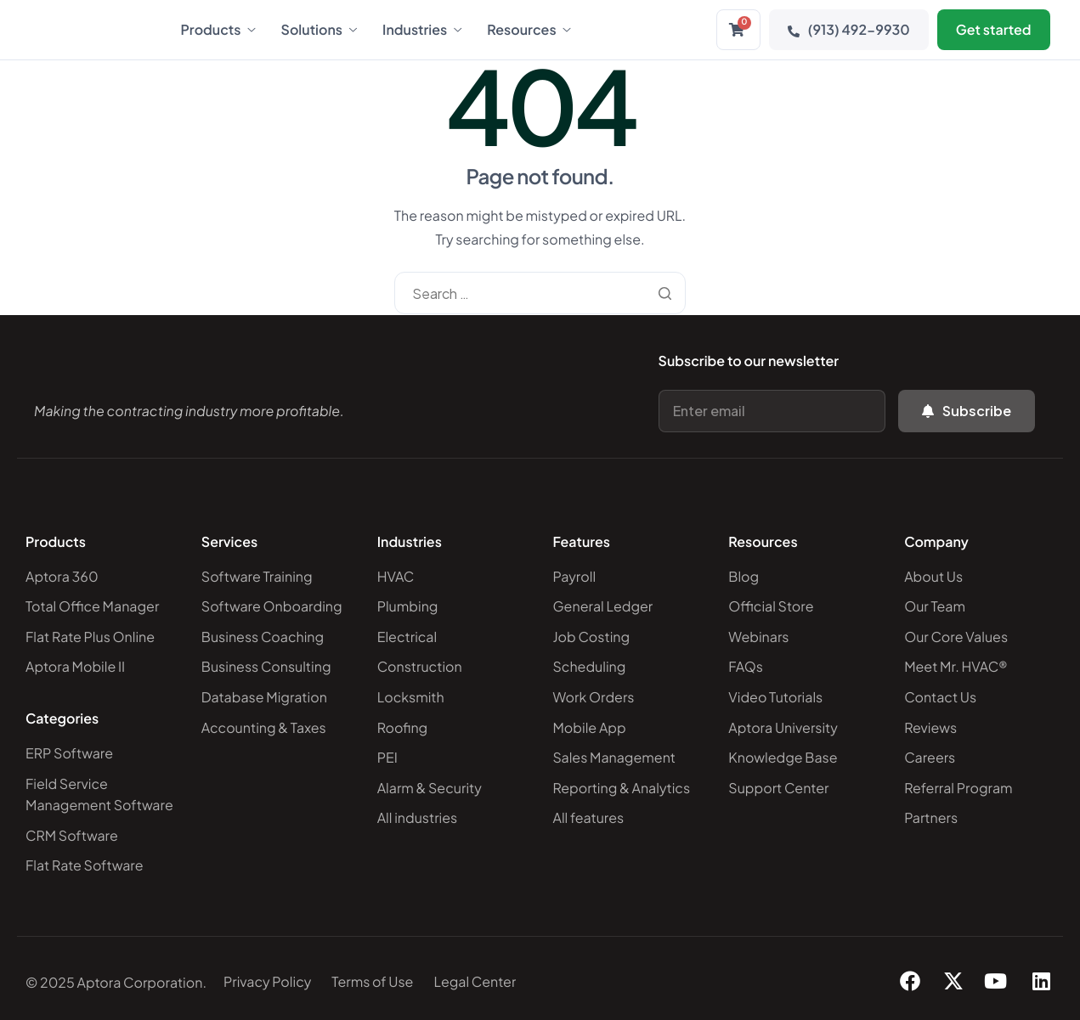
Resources (528, 30)
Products (218, 30)
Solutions (319, 30)
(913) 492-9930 (849, 29)
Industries (421, 30)
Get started (994, 29)
